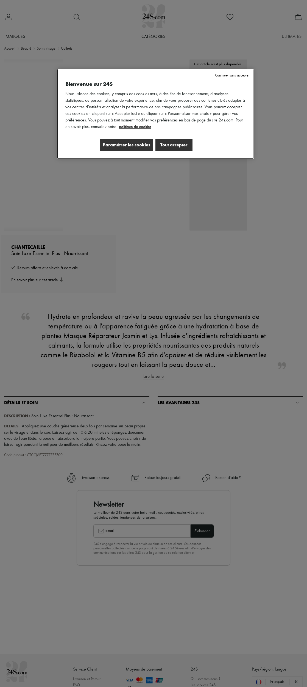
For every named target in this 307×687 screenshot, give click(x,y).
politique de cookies (135, 127)
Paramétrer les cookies (124, 144)
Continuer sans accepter (232, 75)
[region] (155, 114)
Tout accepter (174, 144)
